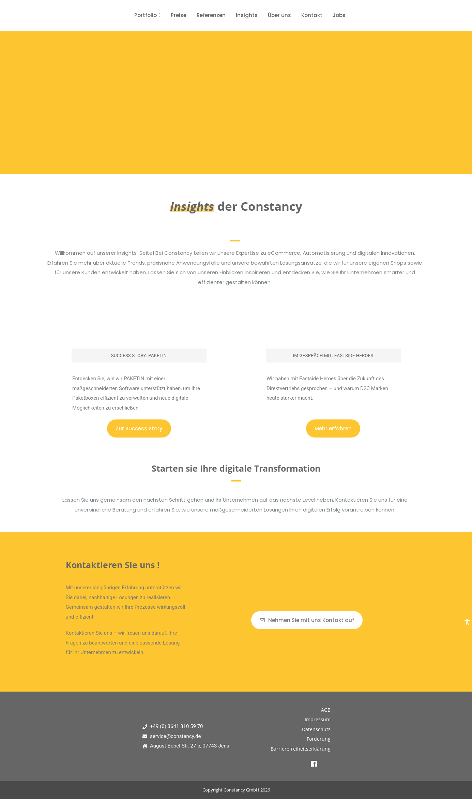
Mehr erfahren (333, 428)
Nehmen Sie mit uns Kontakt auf (307, 620)
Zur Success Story (139, 428)
